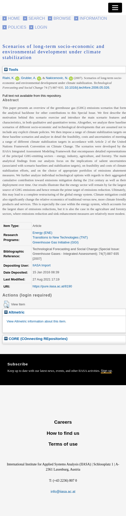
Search (36, 18)
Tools (11, 69)
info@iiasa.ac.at (63, 492)
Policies (17, 27)
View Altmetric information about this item (36, 321)
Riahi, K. (8, 78)
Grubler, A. (28, 78)
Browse (62, 18)
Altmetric (14, 312)
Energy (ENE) (42, 233)
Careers (63, 422)
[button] (6, 304)
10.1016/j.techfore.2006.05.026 (87, 87)
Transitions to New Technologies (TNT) (60, 237)
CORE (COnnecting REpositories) (35, 339)
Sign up (106, 371)
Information (93, 18)
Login (41, 27)
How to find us (63, 433)
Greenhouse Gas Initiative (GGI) (56, 242)
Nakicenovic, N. (57, 78)
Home (14, 18)
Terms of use (63, 444)
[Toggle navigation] (115, 8)
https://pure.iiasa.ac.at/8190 (52, 286)
